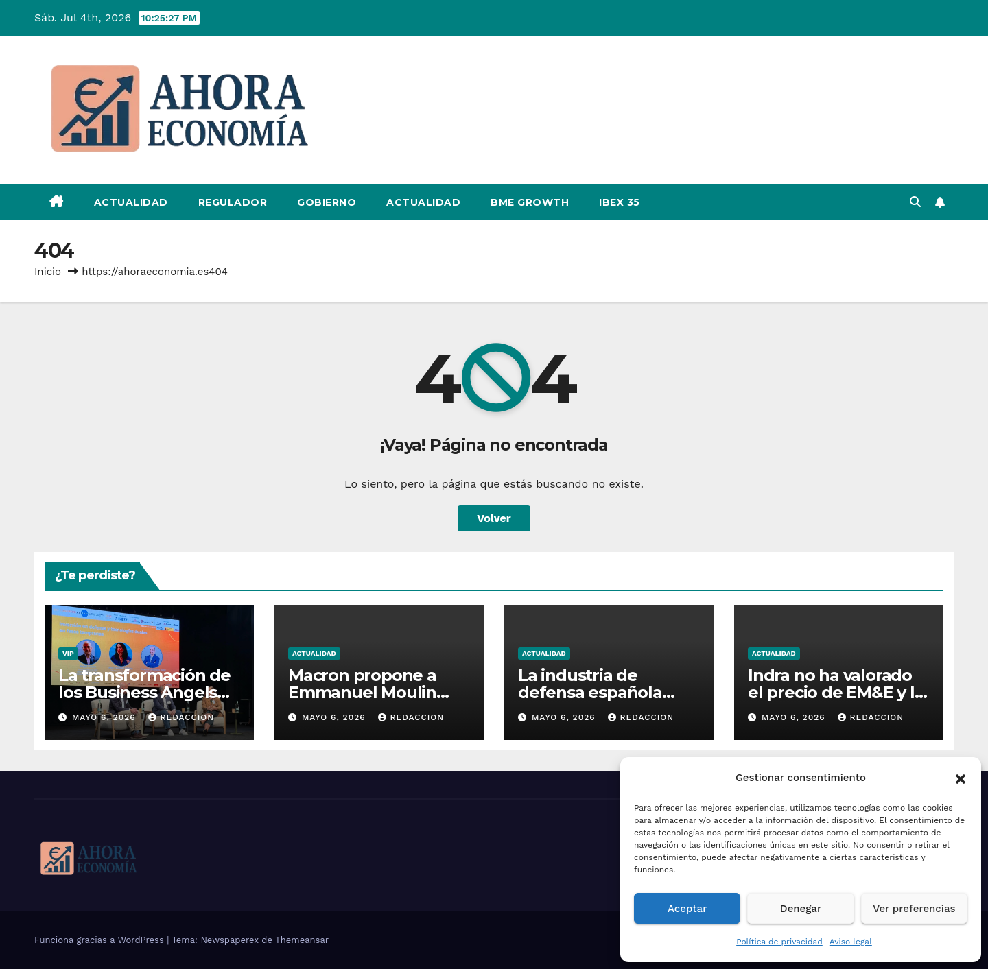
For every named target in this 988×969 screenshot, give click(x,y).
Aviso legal (851, 941)
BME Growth (530, 202)
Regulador (233, 202)
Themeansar (302, 940)
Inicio (47, 271)
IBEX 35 (619, 202)
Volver (494, 518)
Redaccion (181, 717)
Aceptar (687, 908)
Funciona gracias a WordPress (100, 940)
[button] (960, 778)
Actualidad (131, 202)
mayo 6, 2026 (105, 717)
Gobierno (326, 202)
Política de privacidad (779, 941)
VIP (68, 653)
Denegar (800, 908)
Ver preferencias (914, 908)
